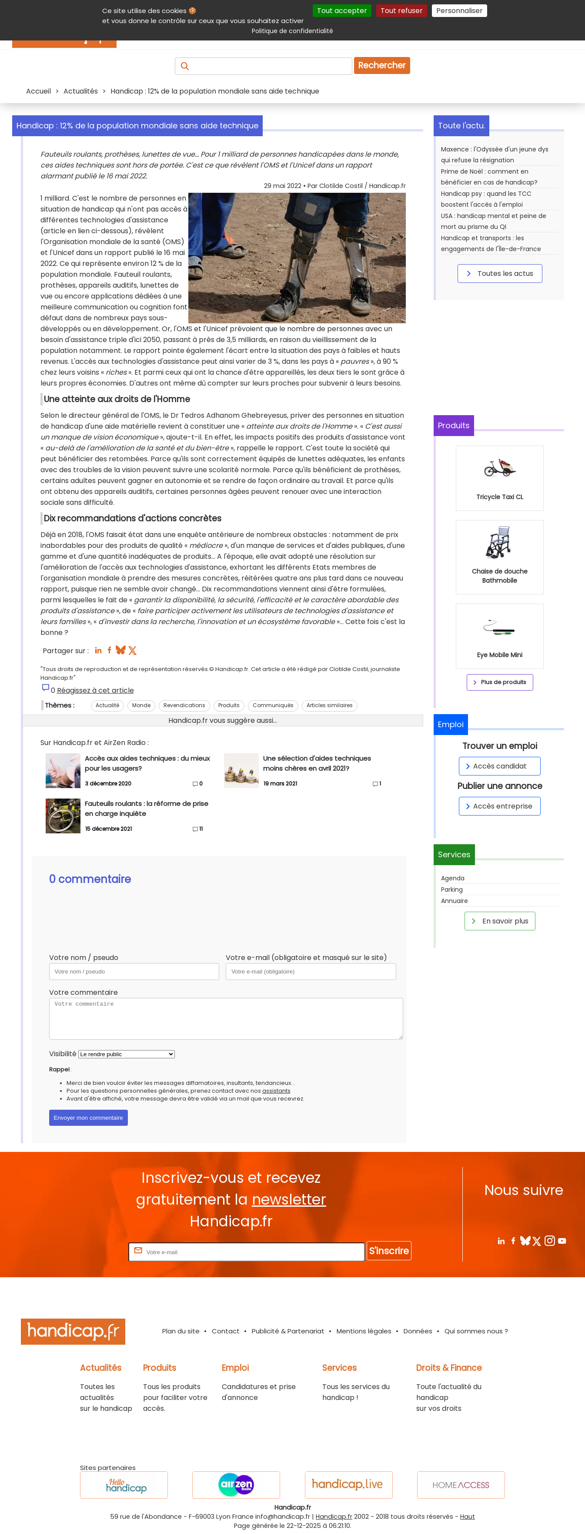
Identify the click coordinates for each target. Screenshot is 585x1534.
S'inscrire (389, 1251)
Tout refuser (402, 11)
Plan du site (181, 1331)
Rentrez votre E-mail (91, 1252)
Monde (141, 705)
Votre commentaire (83, 992)
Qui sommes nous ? (476, 1331)
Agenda (453, 878)
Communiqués (273, 705)
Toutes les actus (498, 273)
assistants (276, 1090)
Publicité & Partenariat (288, 1331)
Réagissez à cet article (95, 690)
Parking (452, 889)
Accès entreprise (497, 806)
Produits (229, 705)
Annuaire (454, 900)
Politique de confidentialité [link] (292, 31)
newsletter (289, 1199)
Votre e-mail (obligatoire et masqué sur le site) (306, 958)
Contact (226, 1331)
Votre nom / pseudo (83, 958)
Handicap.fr (334, 1516)
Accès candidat (495, 766)
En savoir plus (498, 921)
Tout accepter (342, 11)
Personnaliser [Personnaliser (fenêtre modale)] (459, 11)
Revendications (184, 705)
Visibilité (63, 1054)
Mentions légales (364, 1331)
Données (418, 1331)
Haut (467, 1516)
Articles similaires (330, 705)
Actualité (107, 705)
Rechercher (382, 65)
